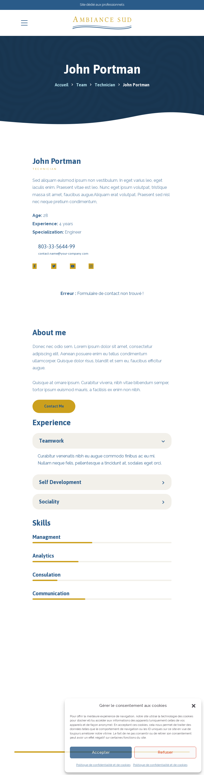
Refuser (165, 752)
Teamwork (51, 441)
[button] (193, 705)
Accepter (101, 752)
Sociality (49, 502)
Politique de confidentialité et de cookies (103, 765)
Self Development (60, 482)
